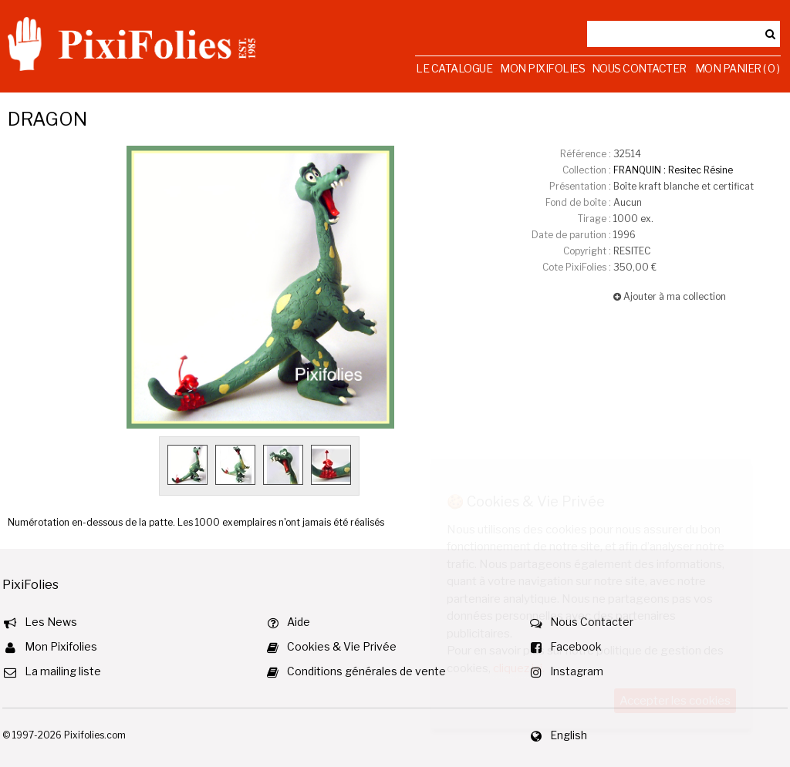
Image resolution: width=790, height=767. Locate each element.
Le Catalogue (454, 68)
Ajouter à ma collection (669, 296)
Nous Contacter (639, 68)
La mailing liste (63, 671)
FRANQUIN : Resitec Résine (673, 170)
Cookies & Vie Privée (342, 646)
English (568, 735)
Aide (298, 621)
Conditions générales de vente (366, 671)
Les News (51, 621)
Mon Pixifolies (542, 68)
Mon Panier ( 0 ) (737, 68)
